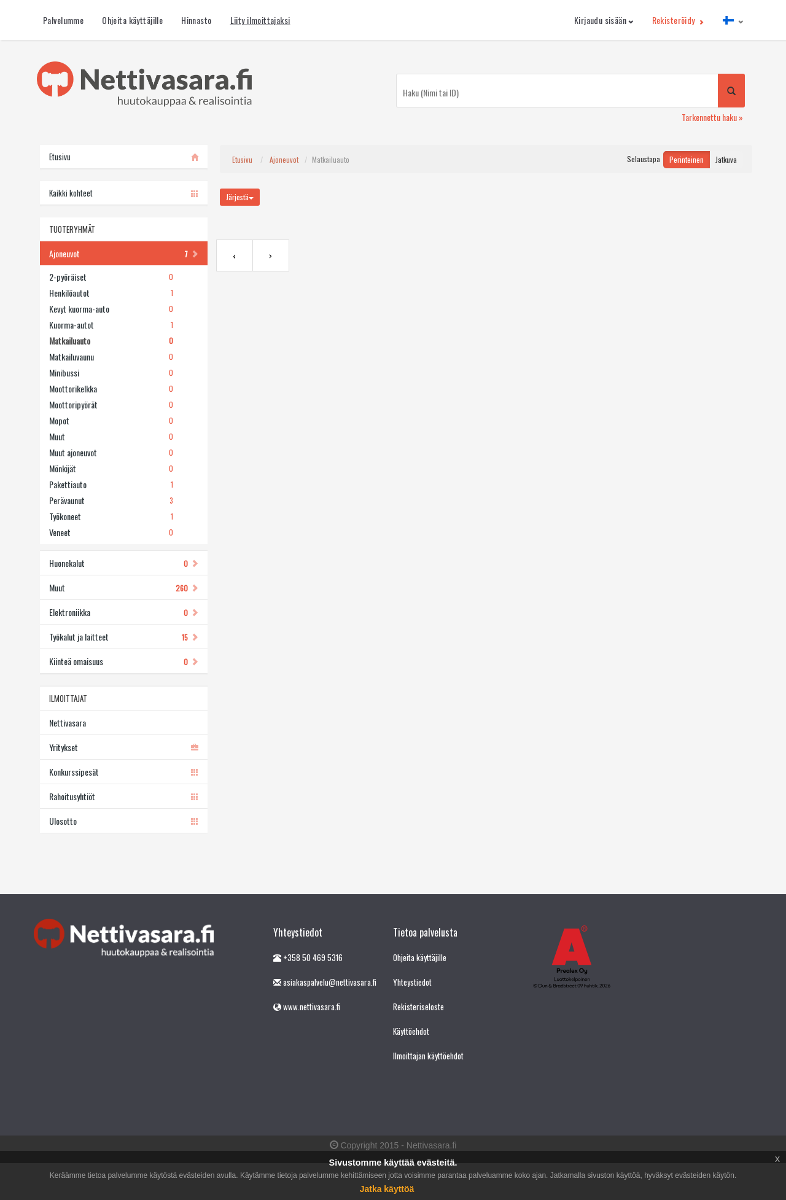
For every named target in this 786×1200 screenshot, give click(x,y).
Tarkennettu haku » (712, 117)
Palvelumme (63, 20)
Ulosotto (123, 820)
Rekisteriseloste (418, 1006)
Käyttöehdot (411, 1031)
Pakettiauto (111, 484)
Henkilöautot (111, 292)
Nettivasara (67, 722)
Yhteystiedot (412, 982)
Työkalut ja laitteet (123, 636)
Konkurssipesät (123, 771)
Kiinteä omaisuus (123, 661)
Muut (111, 436)
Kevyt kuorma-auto (111, 308)
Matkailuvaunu (111, 356)
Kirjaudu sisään (604, 20)
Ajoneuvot (123, 253)
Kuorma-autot (111, 324)
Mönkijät (111, 468)
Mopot (111, 420)
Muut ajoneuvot (111, 452)
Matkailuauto (111, 340)
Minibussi (111, 372)
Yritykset (123, 747)
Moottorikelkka (111, 388)
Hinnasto (196, 20)
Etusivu (242, 159)
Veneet (111, 532)
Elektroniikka (123, 612)
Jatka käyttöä (387, 1189)
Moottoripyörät (111, 404)
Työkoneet (111, 516)
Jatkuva (726, 159)
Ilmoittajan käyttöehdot (428, 1056)
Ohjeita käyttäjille (132, 20)
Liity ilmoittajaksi (260, 20)
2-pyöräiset (111, 276)
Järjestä (240, 197)
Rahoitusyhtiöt (123, 796)
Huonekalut (123, 562)
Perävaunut (111, 500)
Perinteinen (686, 159)
